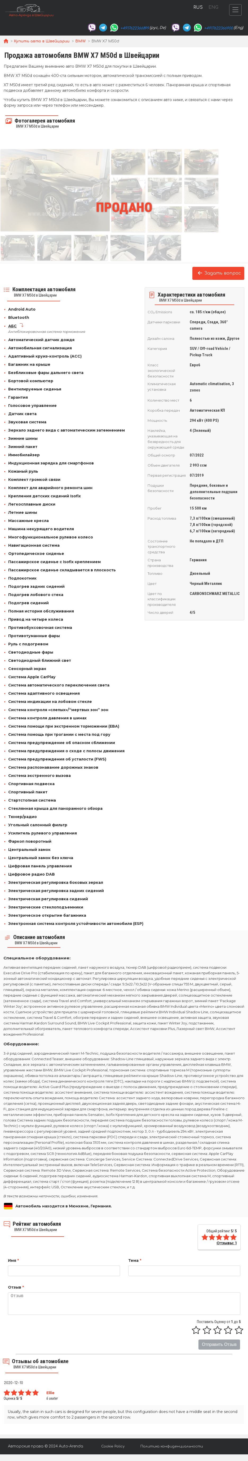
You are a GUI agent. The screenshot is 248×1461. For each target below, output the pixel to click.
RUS (198, 7)
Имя (13, 1260)
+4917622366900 (218, 28)
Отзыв (16, 1287)
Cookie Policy (113, 1446)
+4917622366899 (134, 28)
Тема (134, 1260)
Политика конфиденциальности (171, 1446)
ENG (213, 7)
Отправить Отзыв (219, 1344)
